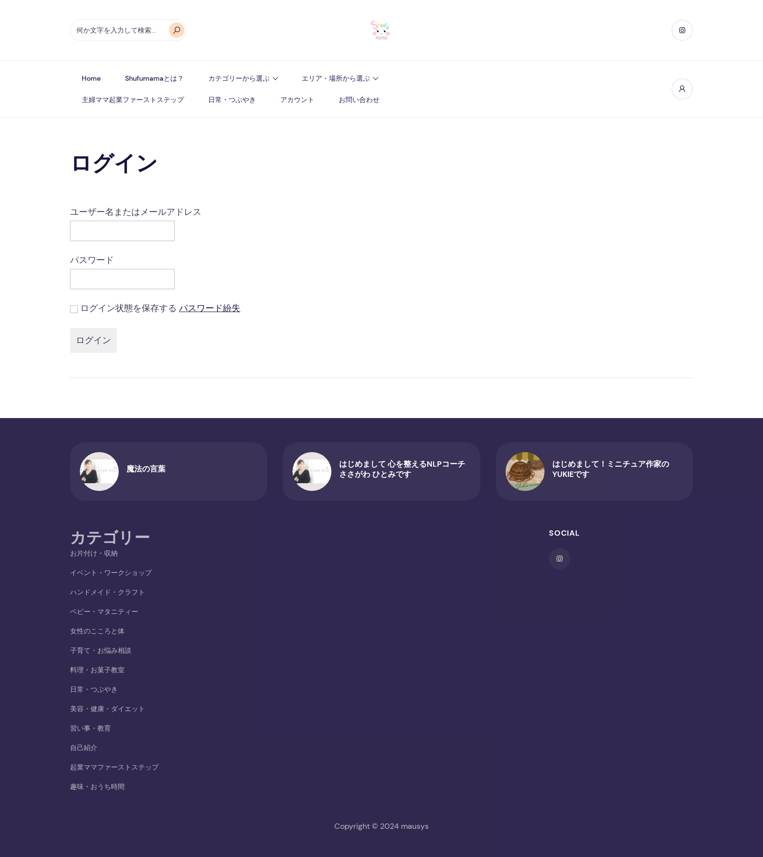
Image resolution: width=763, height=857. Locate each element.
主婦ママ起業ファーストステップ (133, 99)
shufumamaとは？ (154, 78)
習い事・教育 (90, 728)
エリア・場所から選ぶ (336, 78)
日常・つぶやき (232, 99)
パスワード (92, 260)
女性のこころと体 (97, 631)
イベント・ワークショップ (111, 572)
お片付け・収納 (94, 553)
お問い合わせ (359, 99)
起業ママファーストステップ (114, 767)
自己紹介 (83, 747)
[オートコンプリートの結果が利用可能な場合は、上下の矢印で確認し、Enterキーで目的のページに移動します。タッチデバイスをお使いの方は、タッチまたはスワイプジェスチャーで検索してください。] (128, 30)
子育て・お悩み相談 (100, 650)
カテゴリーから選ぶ (239, 78)
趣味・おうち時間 (97, 786)
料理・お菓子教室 (97, 669)
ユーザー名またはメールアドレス (135, 212)
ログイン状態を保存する (128, 308)
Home (91, 78)
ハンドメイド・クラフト (107, 592)
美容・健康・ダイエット (107, 708)
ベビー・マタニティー (104, 611)
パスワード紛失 (209, 308)
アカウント (297, 99)
